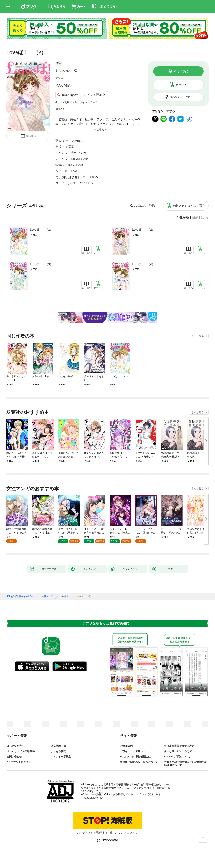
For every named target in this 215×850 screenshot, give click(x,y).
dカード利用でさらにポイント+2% (75, 102)
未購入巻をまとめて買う (189, 205)
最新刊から (200, 217)
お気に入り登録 (144, 205)
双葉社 (72, 146)
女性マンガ (78, 152)
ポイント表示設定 (61, 756)
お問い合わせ (14, 756)
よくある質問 (58, 751)
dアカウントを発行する (92, 832)
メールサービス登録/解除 (21, 751)
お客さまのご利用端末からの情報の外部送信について (185, 764)
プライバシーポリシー (132, 751)
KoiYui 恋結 (76, 165)
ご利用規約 (126, 745)
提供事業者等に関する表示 (179, 745)
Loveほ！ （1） (41, 229)
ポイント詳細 (93, 94)
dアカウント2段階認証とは (135, 756)
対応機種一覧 (58, 745)
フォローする (76, 71)
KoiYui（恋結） (81, 159)
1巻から (183, 217)
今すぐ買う (181, 71)
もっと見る (197, 335)
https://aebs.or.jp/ (93, 797)
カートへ (181, 84)
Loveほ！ (77, 171)
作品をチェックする (181, 96)
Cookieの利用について (177, 756)
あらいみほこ (64, 70)
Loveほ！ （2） (143, 229)
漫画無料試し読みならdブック (20, 596)
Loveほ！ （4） (143, 264)
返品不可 (60, 108)
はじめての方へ (15, 745)
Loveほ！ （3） (41, 264)
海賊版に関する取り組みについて (139, 762)
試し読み (31, 135)
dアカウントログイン (19, 762)
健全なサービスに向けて (178, 751)
